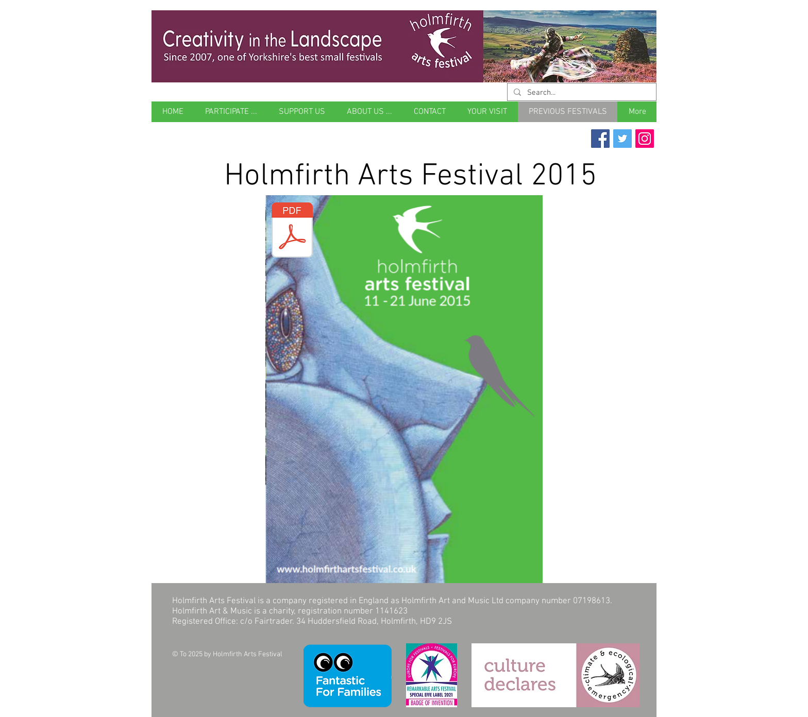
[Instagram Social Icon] (644, 138)
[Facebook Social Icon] (600, 138)
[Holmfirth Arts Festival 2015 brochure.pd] (292, 231)
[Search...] (580, 93)
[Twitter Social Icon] (622, 138)
